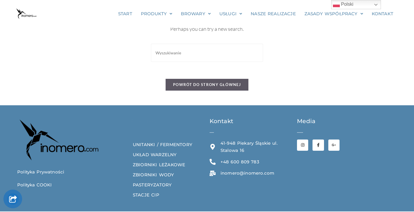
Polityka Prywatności (40, 172)
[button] (157, 14)
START (125, 13)
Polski (343, 4)
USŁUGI (230, 13)
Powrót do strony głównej (207, 85)
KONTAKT (383, 13)
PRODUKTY (156, 13)
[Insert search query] (207, 53)
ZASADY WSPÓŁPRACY (334, 13)
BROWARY (196, 13)
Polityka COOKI (34, 185)
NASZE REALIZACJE (273, 13)
